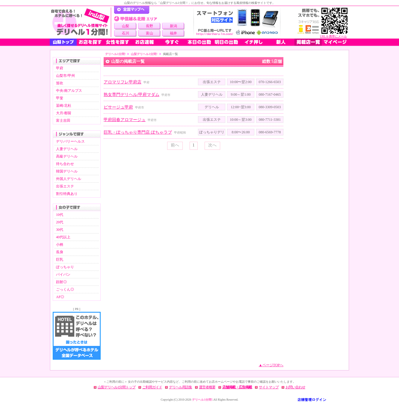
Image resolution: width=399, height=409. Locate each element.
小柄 (59, 244)
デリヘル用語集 (180, 387)
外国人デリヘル (68, 179)
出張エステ (65, 186)
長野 (149, 26)
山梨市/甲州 (65, 76)
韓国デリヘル (67, 171)
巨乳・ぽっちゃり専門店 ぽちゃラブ (138, 132)
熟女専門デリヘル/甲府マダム (131, 94)
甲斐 (59, 98)
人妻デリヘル (67, 149)
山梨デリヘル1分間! (144, 54)
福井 (173, 33)
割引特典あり (67, 194)
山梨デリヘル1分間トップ (116, 387)
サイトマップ (269, 387)
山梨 (125, 26)
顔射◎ (61, 282)
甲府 (59, 68)
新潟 (173, 26)
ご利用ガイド (152, 387)
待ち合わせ (65, 164)
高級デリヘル (67, 156)
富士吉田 (63, 120)
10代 (59, 215)
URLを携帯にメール (333, 36)
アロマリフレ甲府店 (122, 82)
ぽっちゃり (65, 267)
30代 (59, 230)
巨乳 (59, 259)
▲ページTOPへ (271, 365)
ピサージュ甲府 (118, 107)
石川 (125, 33)
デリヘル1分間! (115, 54)
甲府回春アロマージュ (125, 119)
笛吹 (59, 83)
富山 (149, 33)
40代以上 (63, 237)
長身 (59, 252)
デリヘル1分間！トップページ (131, 10)
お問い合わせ (295, 387)
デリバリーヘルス (70, 141)
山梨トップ (63, 42)
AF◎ (60, 297)
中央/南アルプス (69, 90)
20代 (59, 222)
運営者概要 (207, 387)
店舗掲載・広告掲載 (237, 387)
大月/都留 (63, 113)
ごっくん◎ (65, 289)
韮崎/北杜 (63, 105)
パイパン (63, 274)
